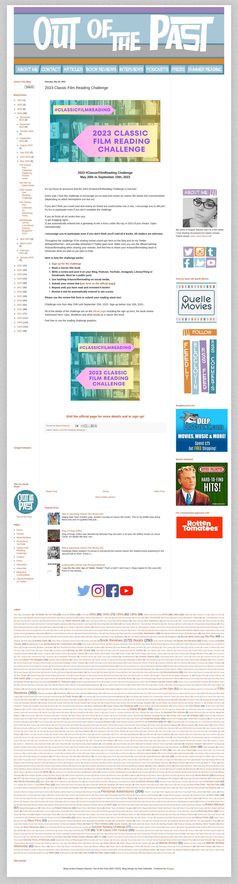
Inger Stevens (72, 722)
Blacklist (146, 637)
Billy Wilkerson (95, 637)
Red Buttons (180, 798)
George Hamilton (29, 703)
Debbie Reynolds (133, 669)
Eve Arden (203, 685)
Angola (91, 624)
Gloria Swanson (178, 706)
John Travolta (94, 741)
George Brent (209, 699)
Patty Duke (183, 788)
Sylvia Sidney (63, 830)
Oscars (171, 785)
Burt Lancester (46, 647)
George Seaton (161, 703)
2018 (20, 283)
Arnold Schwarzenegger (209, 627)
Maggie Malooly (215, 760)
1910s (64, 615)
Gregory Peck (107, 709)
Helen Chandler (61, 716)
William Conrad (69, 850)
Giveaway (128, 706)
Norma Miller (130, 782)
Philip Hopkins (70, 795)
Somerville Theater (103, 821)
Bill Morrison (21, 637)
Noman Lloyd (116, 782)
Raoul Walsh (115, 798)
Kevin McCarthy (107, 747)
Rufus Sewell (190, 811)
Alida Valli (137, 621)
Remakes (42, 802)
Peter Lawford (197, 792)
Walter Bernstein (93, 843)
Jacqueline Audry (89, 725)
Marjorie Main (194, 763)
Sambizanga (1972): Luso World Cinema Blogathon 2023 (26, 227)
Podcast (154, 795)
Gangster (51, 700)
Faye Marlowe (89, 689)
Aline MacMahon (151, 621)
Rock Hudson (199, 808)
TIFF (152, 834)
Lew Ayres (212, 753)
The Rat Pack (33, 834)
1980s (176, 614)
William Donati (118, 850)
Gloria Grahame (161, 706)
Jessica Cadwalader (103, 734)
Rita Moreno (99, 805)
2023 (20, 113)
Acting (39, 618)
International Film (138, 722)
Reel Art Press (208, 798)
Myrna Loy (66, 778)
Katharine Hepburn (193, 744)
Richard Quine (22, 805)
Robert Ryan (96, 808)
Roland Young (60, 811)
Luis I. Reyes (154, 760)
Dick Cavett (91, 672)
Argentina (192, 627)
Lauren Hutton (202, 750)
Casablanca (57, 650)
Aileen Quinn (136, 618)
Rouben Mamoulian (150, 811)
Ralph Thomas (85, 798)
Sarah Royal (160, 814)
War (153, 843)
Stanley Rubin (75, 824)
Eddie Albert (113, 679)
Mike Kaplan (43, 775)
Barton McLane (68, 633)
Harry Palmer (155, 712)
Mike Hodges (29, 775)
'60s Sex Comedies (22, 614)
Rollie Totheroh (75, 811)
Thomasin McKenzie (125, 834)
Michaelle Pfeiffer (191, 772)
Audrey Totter (136, 630)
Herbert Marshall (133, 716)
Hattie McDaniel (195, 712)
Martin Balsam (91, 766)
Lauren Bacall (186, 750)
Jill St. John (119, 734)
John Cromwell (117, 737)
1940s (106, 614)
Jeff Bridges (212, 731)
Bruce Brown (171, 644)
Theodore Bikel (75, 834)
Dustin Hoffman (215, 675)
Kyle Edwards (28, 750)
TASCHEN (76, 830)
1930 (83, 615)
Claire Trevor (183, 657)
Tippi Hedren (191, 834)
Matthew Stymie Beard (75, 769)
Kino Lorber (190, 746)
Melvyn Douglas (206, 769)
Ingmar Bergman (88, 722)
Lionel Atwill (138, 756)
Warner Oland (55, 846)
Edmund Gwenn (189, 679)
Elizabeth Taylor (218, 682)
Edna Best (203, 679)
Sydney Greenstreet (47, 830)
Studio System (82, 827)
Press (19, 560)
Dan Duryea (31, 666)
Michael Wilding (174, 772)
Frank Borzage (210, 693)
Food (85, 693)
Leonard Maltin (150, 753)
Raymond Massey (164, 798)
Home (106, 491)
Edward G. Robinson (60, 681)
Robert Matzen (196, 805)
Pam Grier (50, 788)
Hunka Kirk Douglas (175, 718)
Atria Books (83, 630)
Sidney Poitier (202, 817)
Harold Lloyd (47, 712)
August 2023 (26, 145)
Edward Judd (81, 682)
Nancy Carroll (91, 778)
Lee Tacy (78, 753)
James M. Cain (38, 728)
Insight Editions (122, 722)
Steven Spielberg (67, 827)
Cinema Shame (146, 656)
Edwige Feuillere (110, 682)
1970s (165, 614)
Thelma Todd (61, 834)
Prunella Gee (49, 798)
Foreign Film (96, 693)
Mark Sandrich (46, 766)
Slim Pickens (68, 821)
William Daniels (85, 850)
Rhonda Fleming (85, 802)
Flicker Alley (75, 693)
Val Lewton (91, 840)
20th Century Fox (200, 615)
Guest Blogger (138, 709)
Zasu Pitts (137, 853)
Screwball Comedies (36, 818)
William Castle (54, 850)
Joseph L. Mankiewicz (25, 744)
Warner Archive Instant (193, 843)
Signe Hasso (219, 818)
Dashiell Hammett (174, 666)
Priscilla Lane (35, 798)
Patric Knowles (140, 788)
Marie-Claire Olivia (123, 763)
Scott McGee (216, 814)
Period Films (91, 792)
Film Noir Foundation (188, 689)
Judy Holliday (107, 744)
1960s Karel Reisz (151, 615)
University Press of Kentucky (36, 840)
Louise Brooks (112, 760)
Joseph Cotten (201, 741)
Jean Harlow (84, 731)
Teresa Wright (193, 830)
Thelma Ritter (47, 834)
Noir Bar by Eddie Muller (26, 184)
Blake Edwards (159, 637)
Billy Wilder (81, 637)
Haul (207, 712)
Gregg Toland (92, 709)
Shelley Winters (82, 818)
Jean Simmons (149, 731)
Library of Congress (39, 756)
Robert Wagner (142, 808)
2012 (20, 309)
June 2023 (25, 157)
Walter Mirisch (109, 843)
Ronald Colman (90, 811)
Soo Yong (153, 821)
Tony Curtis (18, 837)
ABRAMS (30, 618)
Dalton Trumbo (214, 663)
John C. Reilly (87, 737)
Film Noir (167, 688)
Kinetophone (160, 747)
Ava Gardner (170, 630)
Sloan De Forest (83, 821)
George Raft (96, 703)
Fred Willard (134, 697)
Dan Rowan (43, 666)
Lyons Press (186, 760)
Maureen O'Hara (94, 769)
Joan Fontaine (179, 734)
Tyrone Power (112, 837)
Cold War (177, 660)
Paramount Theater (109, 788)
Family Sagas (216, 685)
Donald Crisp (65, 675)
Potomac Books (199, 795)
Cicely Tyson (102, 657)
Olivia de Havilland (106, 784)
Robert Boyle (135, 805)
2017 (20, 287)
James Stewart (70, 728)
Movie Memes (202, 775)
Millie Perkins (70, 775)
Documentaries (170, 672)
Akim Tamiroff (151, 617)
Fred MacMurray (118, 696)
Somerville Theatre (123, 821)
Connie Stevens (23, 663)
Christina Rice (36, 657)
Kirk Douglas (209, 747)
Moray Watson (186, 775)
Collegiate (203, 660)
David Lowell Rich (217, 666)
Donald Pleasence (80, 675)
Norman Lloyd (213, 781)
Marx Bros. (153, 766)
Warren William (99, 846)
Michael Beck (75, 772)
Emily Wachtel (53, 685)
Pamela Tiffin (77, 788)
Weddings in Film (132, 846)
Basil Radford (82, 633)
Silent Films (34, 820)
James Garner (218, 725)
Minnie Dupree (100, 775)
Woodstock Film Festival (23, 853)
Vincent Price (187, 840)
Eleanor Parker (139, 682)
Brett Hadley (87, 644)
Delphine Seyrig (193, 669)
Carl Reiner (121, 647)
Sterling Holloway (185, 824)
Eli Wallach (153, 682)
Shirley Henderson (99, 818)
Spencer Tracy (195, 821)
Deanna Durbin (117, 669)
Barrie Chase (53, 633)
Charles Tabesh (77, 653)
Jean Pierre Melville (118, 731)
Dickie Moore (144, 672)
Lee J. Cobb (55, 753)
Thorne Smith (142, 834)
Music (42, 778)
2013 (20, 305)
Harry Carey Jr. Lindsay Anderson (118, 712)
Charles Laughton (44, 654)
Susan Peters (201, 827)
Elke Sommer (22, 685)
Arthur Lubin (58, 630)
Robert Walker (157, 808)
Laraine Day (71, 750)
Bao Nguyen (201, 630)
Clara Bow (196, 657)
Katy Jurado (52, 747)
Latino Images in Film (156, 750)
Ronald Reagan (105, 811)
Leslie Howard (183, 753)
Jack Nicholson (60, 725)
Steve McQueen (31, 827)
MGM (45, 772)
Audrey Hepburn (120, 630)
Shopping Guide (162, 818)
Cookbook (55, 663)
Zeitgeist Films (151, 853)
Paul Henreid (196, 788)
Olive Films (44, 784)
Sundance (136, 827)
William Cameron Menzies (34, 850)
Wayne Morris (115, 846)
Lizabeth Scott (193, 756)
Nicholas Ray (76, 782)
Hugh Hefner (121, 719)
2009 (20, 322)
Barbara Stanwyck (36, 633)
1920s (73, 614)
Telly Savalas (164, 830)
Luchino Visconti (127, 760)
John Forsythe (178, 737)
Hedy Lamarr (30, 716)
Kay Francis (65, 747)
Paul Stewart (29, 792)
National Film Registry (170, 778)
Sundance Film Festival (152, 827)
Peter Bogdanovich (167, 792)
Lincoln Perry (111, 756)
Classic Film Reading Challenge (23, 550)
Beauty (122, 633)
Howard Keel (108, 719)
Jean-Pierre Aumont (197, 731)
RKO (109, 804)
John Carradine (102, 737)
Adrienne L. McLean (103, 618)
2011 (20, 313)
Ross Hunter (134, 811)
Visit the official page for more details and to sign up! (105, 416)
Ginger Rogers (113, 706)
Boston (170, 641)
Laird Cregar (43, 750)
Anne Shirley (85, 627)
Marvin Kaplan (138, 766)
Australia (148, 630)
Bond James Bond (73, 641)
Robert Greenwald (165, 805)
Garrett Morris (63, 700)
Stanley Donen (44, 824)
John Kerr (27, 741)
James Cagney (170, 725)
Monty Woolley (171, 775)
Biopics (120, 636)
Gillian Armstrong (77, 706)
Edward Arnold (23, 682)
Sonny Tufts (140, 821)
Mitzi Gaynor (130, 775)
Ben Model (165, 633)
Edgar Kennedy (142, 679)
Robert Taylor (110, 808)
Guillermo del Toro (161, 709)
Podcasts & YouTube (22, 542)
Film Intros (137, 689)
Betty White (206, 633)
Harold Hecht (33, 712)
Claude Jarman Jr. (102, 660)
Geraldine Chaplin (21, 706)
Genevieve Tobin (192, 700)
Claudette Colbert (134, 660)
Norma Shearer (146, 781)
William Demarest (102, 850)
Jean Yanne (163, 731)
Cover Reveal (132, 663)
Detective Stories (50, 672)
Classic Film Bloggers (32, 659)
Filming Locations (45, 693)
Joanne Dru (26, 737)
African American (121, 618)
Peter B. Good (150, 792)
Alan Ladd (206, 618)
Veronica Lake (118, 840)
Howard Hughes (92, 718)
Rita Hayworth (85, 805)
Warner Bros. (40, 846)
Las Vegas (137, 750)
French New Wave (209, 697)
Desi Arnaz (36, 672)
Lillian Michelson (83, 756)
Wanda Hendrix (141, 843)
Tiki (158, 834)
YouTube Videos (102, 852)
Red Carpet (193, 798)
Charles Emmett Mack (24, 653)
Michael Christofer (108, 772)
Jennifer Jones (58, 734)
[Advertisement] (105, 461)
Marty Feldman (122, 766)
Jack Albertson (216, 722)
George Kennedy (63, 703)
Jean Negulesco (99, 731)
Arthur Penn (71, 630)
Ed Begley (87, 679)
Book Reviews (24, 537)
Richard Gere (219, 802)
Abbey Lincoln (215, 615)
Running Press (206, 811)
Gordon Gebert (32, 709)
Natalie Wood (151, 778)
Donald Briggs (50, 675)
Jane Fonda (115, 728)
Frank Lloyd (42, 697)
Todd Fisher (204, 834)
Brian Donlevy (114, 644)
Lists (167, 756)
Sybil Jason (31, 830)
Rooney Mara (120, 811)
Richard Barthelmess (169, 802)
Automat (158, 630)
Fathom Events (31, 689)
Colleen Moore (189, 660)
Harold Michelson (63, 712)
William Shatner (166, 850)
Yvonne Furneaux (123, 853)
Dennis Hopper (22, 672)
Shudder (175, 818)
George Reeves (110, 703)
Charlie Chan (109, 653)
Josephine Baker (44, 744)
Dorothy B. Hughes (142, 675)
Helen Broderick (45, 716)
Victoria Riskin (172, 840)
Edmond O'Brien (172, 678)
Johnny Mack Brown (141, 741)
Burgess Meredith (29, 647)
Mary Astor (166, 766)
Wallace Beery (77, 843)
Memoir (219, 769)
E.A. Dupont (35, 679)
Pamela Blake (63, 788)
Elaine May (125, 682)
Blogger (170, 868)
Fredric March (184, 697)
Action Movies (51, 618)
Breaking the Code (35, 644)
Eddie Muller (126, 678)
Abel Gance (18, 618)
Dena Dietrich (208, 669)
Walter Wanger (126, 843)
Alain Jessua (178, 618)
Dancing (97, 666)
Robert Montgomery (28, 808)
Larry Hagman (110, 750)
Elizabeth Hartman (201, 682)
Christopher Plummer (66, 656)
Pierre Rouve (127, 795)
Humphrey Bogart (152, 718)
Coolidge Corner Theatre (73, 663)
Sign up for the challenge (66, 263)
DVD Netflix (19, 678)
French (196, 697)
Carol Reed (180, 647)
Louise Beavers (97, 760)
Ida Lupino (30, 722)
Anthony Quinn (100, 627)
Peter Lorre (211, 792)
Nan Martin (78, 778)
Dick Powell (116, 672)
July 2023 (25, 152)
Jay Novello (41, 731)
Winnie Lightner (215, 850)
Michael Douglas (142, 772)
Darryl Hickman (156, 666)
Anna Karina (210, 624)
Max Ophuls (132, 769)
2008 (20, 326)
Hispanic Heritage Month (155, 715)
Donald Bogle (35, 675)
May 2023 (25, 161)
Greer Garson (78, 709)
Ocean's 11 (31, 785)
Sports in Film (210, 821)
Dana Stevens (71, 666)
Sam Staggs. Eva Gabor (95, 814)
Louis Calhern (51, 760)
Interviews (22, 564)
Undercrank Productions (158, 837)
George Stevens (177, 703)
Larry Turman (124, 750)
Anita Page (101, 624)
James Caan (155, 725)
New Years (45, 781)
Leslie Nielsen (199, 753)
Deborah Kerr (149, 669)
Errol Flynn (122, 685)
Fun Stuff (40, 699)
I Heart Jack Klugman (197, 718)
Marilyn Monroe (161, 763)
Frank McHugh (56, 697)
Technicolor (140, 830)
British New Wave (143, 644)
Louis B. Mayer (37, 760)
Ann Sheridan (169, 624)
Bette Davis (192, 633)
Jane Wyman (197, 728)
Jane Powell (141, 728)
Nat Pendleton (106, 778)
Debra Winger (164, 669)
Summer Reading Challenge (72, 430)
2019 (20, 278)
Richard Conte (204, 802)
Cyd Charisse (182, 663)
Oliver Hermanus (75, 785)
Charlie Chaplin (125, 654)
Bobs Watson (57, 641)
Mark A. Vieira (210, 763)
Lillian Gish (68, 756)
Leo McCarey (123, 753)
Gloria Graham (145, 706)
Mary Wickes (27, 769)
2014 (20, 300)
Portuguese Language (181, 795)
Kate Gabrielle (174, 744)
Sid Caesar (187, 818)
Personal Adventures (117, 791)
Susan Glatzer (170, 827)
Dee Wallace (178, 669)
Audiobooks (106, 630)
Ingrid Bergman (105, 722)
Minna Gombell (85, 775)
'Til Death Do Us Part (45, 614)
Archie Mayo (180, 627)
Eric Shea (77, 685)
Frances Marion (127, 693)
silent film (20, 821)
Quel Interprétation (66, 798)
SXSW (19, 830)
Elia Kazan (167, 681)
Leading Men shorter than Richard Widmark (83, 565)
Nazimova (188, 778)
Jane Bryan (102, 728)
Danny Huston (124, 666)
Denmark (220, 669)
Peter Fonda (183, 792)
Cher (169, 654)
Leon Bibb (136, 753)
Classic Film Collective (59, 660)
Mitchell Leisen (115, 775)
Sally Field (64, 814)
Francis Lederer (178, 693)
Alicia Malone (123, 621)
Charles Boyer (197, 650)
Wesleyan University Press (170, 846)
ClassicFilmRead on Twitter (25, 580)
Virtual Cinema (35, 843)
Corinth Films (93, 663)
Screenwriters (19, 818)
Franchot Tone (142, 693)
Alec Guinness (33, 621)
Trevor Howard (46, 837)
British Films (128, 644)
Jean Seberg (134, 731)
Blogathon (172, 636)
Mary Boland (180, 766)
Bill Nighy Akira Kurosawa (40, 637)
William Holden (149, 850)
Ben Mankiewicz (147, 633)
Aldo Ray (20, 621)
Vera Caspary (104, 840)
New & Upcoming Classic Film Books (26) (82, 514)
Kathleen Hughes (21, 747)
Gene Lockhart (136, 700)
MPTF (19, 778)
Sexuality (66, 817)
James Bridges (141, 725)
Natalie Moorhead (122, 778)
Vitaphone (48, 843)
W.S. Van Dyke (62, 843)
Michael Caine (90, 772)
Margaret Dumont (56, 763)
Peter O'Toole (27, 795)
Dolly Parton (188, 672)
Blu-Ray (210, 636)
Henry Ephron (104, 716)
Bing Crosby (109, 637)
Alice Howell (108, 621)
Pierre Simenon (141, 795)
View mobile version (105, 497)
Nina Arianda (90, 782)
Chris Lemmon (218, 654)
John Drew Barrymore (135, 737)
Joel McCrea (57, 737)
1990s (187, 615)
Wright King (41, 853)
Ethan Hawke (173, 685)
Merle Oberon (19, 772)
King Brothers (174, 747)
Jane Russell (155, 728)
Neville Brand (216, 778)
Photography (113, 795)
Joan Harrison (211, 734)
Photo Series (100, 795)
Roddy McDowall (29, 811)
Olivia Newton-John (143, 785)
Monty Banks (156, 775)
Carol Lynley (167, 647)
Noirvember (103, 782)
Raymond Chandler (145, 798)
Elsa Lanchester (37, 685)
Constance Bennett (40, 663)
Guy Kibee (189, 709)
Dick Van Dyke (130, 672)
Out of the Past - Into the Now (205, 784)
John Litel (38, 741)
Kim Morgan (135, 747)
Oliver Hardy (61, 785)
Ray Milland (128, 798)
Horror (26, 719)
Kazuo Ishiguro (79, 747)
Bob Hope (28, 641)
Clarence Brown (210, 657)
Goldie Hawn (210, 706)
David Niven (37, 669)
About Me (21, 568)
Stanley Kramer (59, 824)
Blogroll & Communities (23, 573)
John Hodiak (212, 737)
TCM (87, 830)
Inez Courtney (43, 722)
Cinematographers (167, 657)
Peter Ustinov (55, 795)
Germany (51, 706)
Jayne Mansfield (56, 731)
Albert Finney (219, 618)
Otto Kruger (181, 785)
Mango (31, 763)
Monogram (144, 775)
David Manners (23, 669)
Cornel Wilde (107, 663)
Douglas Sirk (200, 675)
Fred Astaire (87, 697)
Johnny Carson (124, 741)
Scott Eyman (202, 814)
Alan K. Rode (193, 617)
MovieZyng (219, 775)
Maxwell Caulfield (175, 769)
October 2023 (27, 131)
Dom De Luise (218, 672)
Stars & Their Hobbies (97, 824)
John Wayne (108, 740)
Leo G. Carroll (109, 753)
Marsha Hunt (77, 766)
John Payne (49, 741)
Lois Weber (206, 756)
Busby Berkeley (78, 647)
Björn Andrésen (133, 637)
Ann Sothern (183, 624)
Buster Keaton (94, 647)
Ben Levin (132, 633)
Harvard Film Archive (174, 712)
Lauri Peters (216, 750)
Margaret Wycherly (91, 763)
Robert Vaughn (126, 808)
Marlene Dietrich (61, 766)
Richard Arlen (136, 802)
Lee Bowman (41, 753)
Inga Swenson (58, 722)
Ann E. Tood (140, 624)
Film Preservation (207, 689)
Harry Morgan (140, 712)
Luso (165, 760)
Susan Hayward (185, 827)
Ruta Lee (26, 814)
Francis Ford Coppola (159, 693)
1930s (92, 614)
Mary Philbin (193, 766)
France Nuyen (111, 693)
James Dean (203, 725)
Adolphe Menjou (85, 618)
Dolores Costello (203, 672)
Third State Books (107, 834)
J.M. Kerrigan (189, 722)
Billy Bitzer (70, 637)
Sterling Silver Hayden (205, 824)
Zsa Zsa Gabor (166, 853)
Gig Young (62, 706)
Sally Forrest (77, 814)
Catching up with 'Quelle (78, 650)
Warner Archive (168, 842)
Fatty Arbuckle (46, 689)
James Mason (54, 728)
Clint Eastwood (152, 660)
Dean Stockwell (83, 669)
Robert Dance (148, 805)
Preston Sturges (20, 798)
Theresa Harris (90, 834)
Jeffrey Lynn (29, 734)
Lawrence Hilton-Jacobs (23, 753)
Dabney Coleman (198, 663)
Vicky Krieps (132, 840)
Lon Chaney (219, 756)
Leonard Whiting (167, 753)
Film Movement (151, 689)
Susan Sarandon (217, 827)
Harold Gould (19, 712)
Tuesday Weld (61, 837)
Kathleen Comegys (213, 744)
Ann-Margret (197, 624)
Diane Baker (77, 672)
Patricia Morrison (155, 788)
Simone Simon (54, 821)
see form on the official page (97, 283)
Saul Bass (172, 814)
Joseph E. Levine (217, 741)
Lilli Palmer (56, 756)
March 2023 (26, 243)
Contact (20, 557)
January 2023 (27, 257)
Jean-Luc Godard (178, 731)
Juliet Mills (135, 744)
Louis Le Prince (81, 760)
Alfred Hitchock (72, 620)
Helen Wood (90, 716)
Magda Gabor (200, 760)
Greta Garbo (121, 709)
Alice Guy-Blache (93, 621)
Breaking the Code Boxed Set (62, 644)
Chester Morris (179, 654)
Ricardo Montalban (102, 802)
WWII (51, 852)
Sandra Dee (145, 814)
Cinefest (114, 656)
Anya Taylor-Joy (132, 627)
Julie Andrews (121, 744)
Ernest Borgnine (92, 685)
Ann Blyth (114, 624)
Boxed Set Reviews (187, 640)
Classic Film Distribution (82, 660)
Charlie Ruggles (141, 654)
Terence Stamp (179, 830)
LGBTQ (25, 756)
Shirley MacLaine (131, 818)
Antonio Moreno (116, 627)
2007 (20, 331)
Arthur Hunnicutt (28, 630)
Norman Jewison (181, 782)
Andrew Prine (43, 624)
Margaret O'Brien (73, 763)
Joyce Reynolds (61, 744)
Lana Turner (56, 750)
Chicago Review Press (199, 653)
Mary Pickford (207, 766)
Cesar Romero (182, 650)
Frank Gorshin (28, 697)
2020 (20, 274)
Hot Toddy (61, 718)
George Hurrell (47, 703)
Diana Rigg (64, 672)
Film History (124, 689)
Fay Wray (59, 689)
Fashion (17, 689)
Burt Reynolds (62, 647)
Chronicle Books (86, 657)
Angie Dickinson (78, 624)
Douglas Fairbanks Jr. (181, 675)
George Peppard (80, 703)
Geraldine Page (38, 706)
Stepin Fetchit (150, 824)
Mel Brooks (191, 769)
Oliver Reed (90, 785)
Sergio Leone (53, 818)
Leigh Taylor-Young (93, 753)
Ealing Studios (49, 679)
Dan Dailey (18, 666)
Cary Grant (44, 650)
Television (152, 830)
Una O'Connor (138, 837)
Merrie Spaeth (34, 772)
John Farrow (152, 737)
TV (100, 836)
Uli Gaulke (125, 837)
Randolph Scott (100, 798)
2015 (20, 296)
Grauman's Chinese (61, 709)
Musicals (52, 778)
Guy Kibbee (176, 709)
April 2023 (25, 239)
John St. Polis (63, 741)
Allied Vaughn (211, 621)
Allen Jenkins (183, 621)
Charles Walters (94, 654)
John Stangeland (78, 741)
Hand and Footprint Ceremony (209, 709)
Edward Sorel (95, 682)
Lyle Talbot (174, 760)
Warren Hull (69, 846)
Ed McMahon (99, 679)
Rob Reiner (121, 805)
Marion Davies (178, 763)
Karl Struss (160, 744)
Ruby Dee (165, 811)
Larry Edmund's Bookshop (90, 750)
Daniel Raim (109, 666)
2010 (20, 318)
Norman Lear (197, 782)
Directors (156, 672)
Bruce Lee (213, 644)
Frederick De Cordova (151, 697)
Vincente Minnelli (204, 840)
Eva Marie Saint (188, 685)
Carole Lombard (209, 647)
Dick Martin (104, 672)
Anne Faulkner (70, 627)
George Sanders (144, 703)
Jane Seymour (169, 728)
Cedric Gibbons (167, 650)
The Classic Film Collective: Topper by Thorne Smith (25, 172)
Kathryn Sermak (37, 747)
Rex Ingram (71, 802)
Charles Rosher (60, 654)
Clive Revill (165, 660)
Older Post (159, 491)
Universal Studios (194, 837)
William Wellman (183, 850)
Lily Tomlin (99, 756)
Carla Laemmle (137, 647)
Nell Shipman (201, 778)
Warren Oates (83, 846)
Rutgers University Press (45, 814)
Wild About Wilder (204, 846)
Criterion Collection (165, 663)
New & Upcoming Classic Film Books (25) (82, 548)
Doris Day (127, 675)
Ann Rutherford (154, 624)
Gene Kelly (122, 700)
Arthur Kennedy (44, 630)
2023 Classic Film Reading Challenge (25, 193)
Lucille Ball (141, 760)
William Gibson (133, 850)
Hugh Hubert (135, 719)
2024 (20, 109)
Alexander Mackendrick (52, 621)
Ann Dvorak (126, 624)
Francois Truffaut (194, 693)
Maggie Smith (19, 763)
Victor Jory (145, 840)
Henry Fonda (118, 716)
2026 (20, 100)
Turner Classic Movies (82, 836)
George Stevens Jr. (195, 703)
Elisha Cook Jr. (184, 682)
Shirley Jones (115, 818)
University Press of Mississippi (69, 840)
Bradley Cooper (208, 641)
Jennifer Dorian (43, 734)
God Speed (194, 706)
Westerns (188, 846)
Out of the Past (24, 516)
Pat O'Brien (126, 788)
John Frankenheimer (195, 737)
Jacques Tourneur (125, 725)
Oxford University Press (32, 788)
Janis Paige (28, 731)
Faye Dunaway (74, 689)
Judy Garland (92, 744)
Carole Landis (194, 647)
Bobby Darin (41, 640)
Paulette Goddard (60, 792)
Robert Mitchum (214, 804)
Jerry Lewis (87, 734)
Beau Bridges (110, 633)
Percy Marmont (76, 792)
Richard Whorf (53, 805)
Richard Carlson (188, 801)
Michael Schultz (158, 772)
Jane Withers (183, 728)
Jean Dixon (70, 731)
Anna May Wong (37, 627)
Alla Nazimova (169, 621)
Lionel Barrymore (153, 756)
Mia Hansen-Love (60, 772)
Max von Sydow (159, 769)
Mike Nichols (56, 775)
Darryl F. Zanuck (139, 666)
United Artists (178, 837)
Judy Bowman (77, 744)
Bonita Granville (90, 641)
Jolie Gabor (157, 741)
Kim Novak (147, 747)
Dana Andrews (57, 666)
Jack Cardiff (18, 725)
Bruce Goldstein (199, 644)
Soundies (163, 821)
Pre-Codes (214, 795)
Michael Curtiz (125, 772)
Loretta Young (22, 760)
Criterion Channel (148, 663)
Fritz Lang (27, 699)
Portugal (165, 795)
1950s (119, 614)
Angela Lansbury (60, 624)
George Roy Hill (126, 703)
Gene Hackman (109, 700)
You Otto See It (81, 852)
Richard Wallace (37, 805)
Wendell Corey (150, 846)
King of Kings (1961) (72, 531)
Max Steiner (145, 769)
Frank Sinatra (72, 696)
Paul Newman (210, 788)
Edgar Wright (156, 679)
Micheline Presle (208, 772)
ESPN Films (145, 685)
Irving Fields (176, 722)
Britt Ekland (157, 644)
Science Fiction (187, 814)
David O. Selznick (53, 669)
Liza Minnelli (180, 756)
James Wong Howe (87, 728)
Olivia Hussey (125, 784)
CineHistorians (128, 656)
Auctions (95, 630)
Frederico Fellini (169, 697)
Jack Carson (32, 725)
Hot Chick (50, 719)
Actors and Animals (67, 618)
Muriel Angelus (31, 778)
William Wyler (200, 850)
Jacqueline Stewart (106, 725)
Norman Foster (166, 782)
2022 (20, 265)
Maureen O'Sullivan (114, 769)
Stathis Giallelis (121, 824)
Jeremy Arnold (73, 734)
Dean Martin (69, 669)
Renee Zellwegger (56, 802)
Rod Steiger (212, 808)
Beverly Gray (219, 633)
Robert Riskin (81, 808)
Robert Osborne (63, 808)
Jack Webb (74, 725)
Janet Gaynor (211, 728)
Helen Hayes (76, 716)
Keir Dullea (93, 747)
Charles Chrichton (214, 650)
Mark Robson (31, 766)
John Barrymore (72, 737)
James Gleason (23, 728)
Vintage (218, 840)
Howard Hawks (76, 719)
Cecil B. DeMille (135, 650)
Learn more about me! (201, 236)
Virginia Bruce (19, 843)
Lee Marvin (67, 753)
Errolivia (133, 685)
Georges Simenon (214, 703)
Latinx (174, 750)
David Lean (202, 666)
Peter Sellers (42, 795)
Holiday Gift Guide (178, 715)
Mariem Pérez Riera (143, 763)
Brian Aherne (100, 644)
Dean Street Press (100, 669)
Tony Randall (31, 837)
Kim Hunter (121, 747)
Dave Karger (189, 666)
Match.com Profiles (43, 769)
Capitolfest (109, 647)
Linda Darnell (125, 756)
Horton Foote (37, 719)
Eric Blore (66, 685)
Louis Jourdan (66, 760)
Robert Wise (171, 808)
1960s (133, 614)
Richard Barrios (151, 802)
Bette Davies (179, 633)
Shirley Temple (147, 818)
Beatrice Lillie (96, 633)
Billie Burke (57, 637)
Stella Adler (136, 824)
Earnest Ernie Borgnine (68, 678)
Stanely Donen (28, 824)
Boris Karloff (158, 641)
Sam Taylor (113, 814)
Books (56, 430)
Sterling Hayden (166, 824)
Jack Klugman (45, 725)
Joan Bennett (133, 734)
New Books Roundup (24, 781)
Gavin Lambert (93, 700)
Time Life (178, 833)
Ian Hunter (214, 719)
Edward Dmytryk (40, 682)
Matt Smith (58, 769)
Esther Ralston (159, 685)
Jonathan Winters (185, 741)
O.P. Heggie (18, 785)
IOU (165, 721)
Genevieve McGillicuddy (171, 699)
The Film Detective (210, 830)
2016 (20, 291)
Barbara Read (19, 633)
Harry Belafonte (79, 712)
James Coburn (187, 725)
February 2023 (24, 251)
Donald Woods (97, 675)
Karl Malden (147, 744)
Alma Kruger (30, 624)
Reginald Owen (28, 802)
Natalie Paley (137, 778)
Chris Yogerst (22, 657)
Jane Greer (128, 728)
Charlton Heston (157, 654)
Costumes (120, 663)
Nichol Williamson (61, 782)
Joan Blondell (148, 734)
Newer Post (51, 491)
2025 (20, 104)
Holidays (194, 715)
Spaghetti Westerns (178, 821)
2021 (20, 270)
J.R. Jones (202, 722)
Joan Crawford (163, 734)
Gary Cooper (78, 699)
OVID (16, 788)
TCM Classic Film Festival (111, 830)
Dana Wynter (86, 666)
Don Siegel (22, 675)
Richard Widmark (69, 805)
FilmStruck (62, 693)
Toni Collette (216, 834)
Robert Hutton (181, 805)
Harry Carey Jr (95, 712)
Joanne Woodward (41, 737)
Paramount (92, 788)
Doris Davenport (113, 675)
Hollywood (208, 716)
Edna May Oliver (217, 679)
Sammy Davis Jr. (128, 814)
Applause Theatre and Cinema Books (157, 627)
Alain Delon (165, 618)
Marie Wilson (107, 763)
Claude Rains (117, 660)
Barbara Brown (215, 630)
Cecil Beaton (152, 650)
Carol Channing (152, 647)
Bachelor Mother (185, 630)
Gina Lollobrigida (95, 706)
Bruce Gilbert (184, 644)
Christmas (50, 657)
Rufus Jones (177, 811)
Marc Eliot (41, 763)
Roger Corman (45, 811)
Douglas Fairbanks (160, 675)
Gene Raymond (151, 700)
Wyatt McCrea (65, 853)
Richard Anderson (121, 802)
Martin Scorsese (106, 766)
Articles (20, 533)
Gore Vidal (45, 709)
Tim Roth (167, 834)
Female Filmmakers (107, 689)
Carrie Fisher (30, 650)
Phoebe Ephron (85, 795)
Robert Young (185, 808)
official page (99, 311)
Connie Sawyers (217, 660)
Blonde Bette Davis (190, 636)
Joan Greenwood (195, 734)
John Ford (164, 737)
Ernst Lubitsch (108, 685)
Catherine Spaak (118, 650)
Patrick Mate (171, 788)
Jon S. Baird (170, 741)
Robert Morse (46, 808)
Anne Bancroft (53, 627)
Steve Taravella (51, 827)
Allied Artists (197, 621)
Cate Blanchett (102, 650)
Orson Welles (159, 785)
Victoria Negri (157, 840)
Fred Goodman (102, 697)
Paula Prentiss (43, 792)
